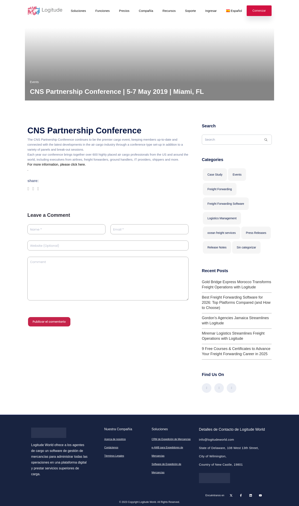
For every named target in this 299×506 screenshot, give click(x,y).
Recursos (169, 10)
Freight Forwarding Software (225, 203)
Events (34, 82)
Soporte (190, 10)
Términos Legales (114, 455)
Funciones (102, 10)
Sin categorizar (246, 247)
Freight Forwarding (219, 189)
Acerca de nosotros (115, 439)
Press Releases (256, 232)
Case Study (214, 174)
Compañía (146, 10)
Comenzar (259, 10)
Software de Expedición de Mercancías (166, 468)
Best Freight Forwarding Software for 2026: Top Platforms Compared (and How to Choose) (236, 302)
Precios (124, 10)
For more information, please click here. (56, 164)
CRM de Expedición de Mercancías (171, 439)
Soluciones (78, 10)
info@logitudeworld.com (216, 439)
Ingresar (211, 10)
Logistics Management (222, 218)
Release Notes (217, 247)
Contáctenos (111, 447)
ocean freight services (221, 232)
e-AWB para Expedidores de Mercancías (167, 451)
